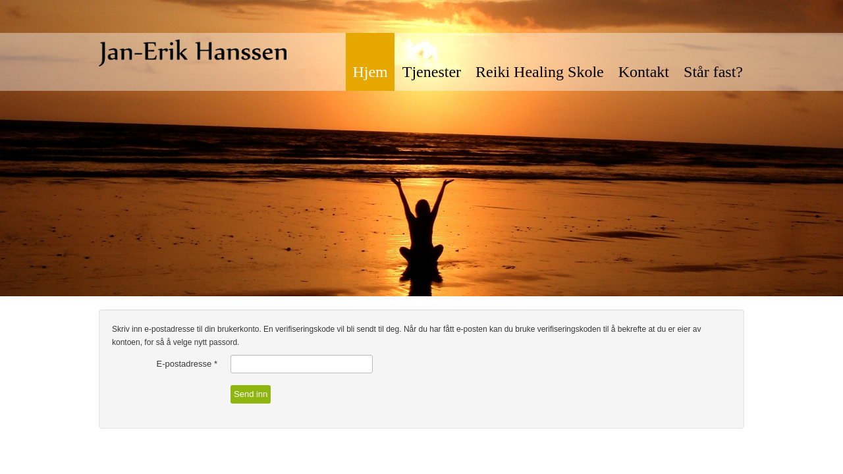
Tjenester (431, 71)
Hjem (369, 71)
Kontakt (643, 71)
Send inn (250, 394)
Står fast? (713, 71)
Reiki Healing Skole (540, 71)
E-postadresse (187, 364)
